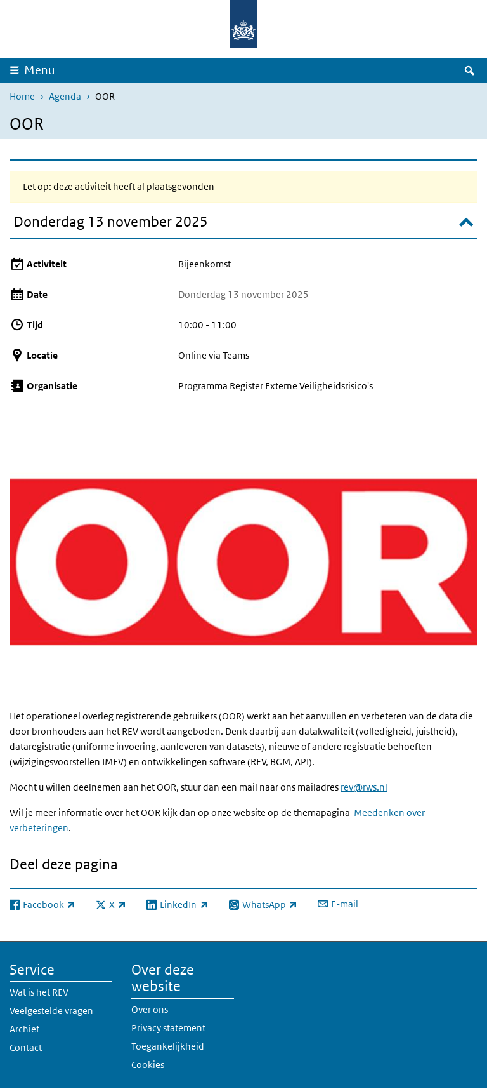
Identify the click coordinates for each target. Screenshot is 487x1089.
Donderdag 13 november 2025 (110, 221)
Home (22, 96)
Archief (24, 1029)
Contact (26, 1047)
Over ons (149, 1009)
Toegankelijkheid (167, 1046)
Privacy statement (168, 1028)
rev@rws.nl (364, 787)
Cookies (147, 1065)
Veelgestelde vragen (51, 1011)
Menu (39, 70)
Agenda (65, 96)
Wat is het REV (39, 992)
